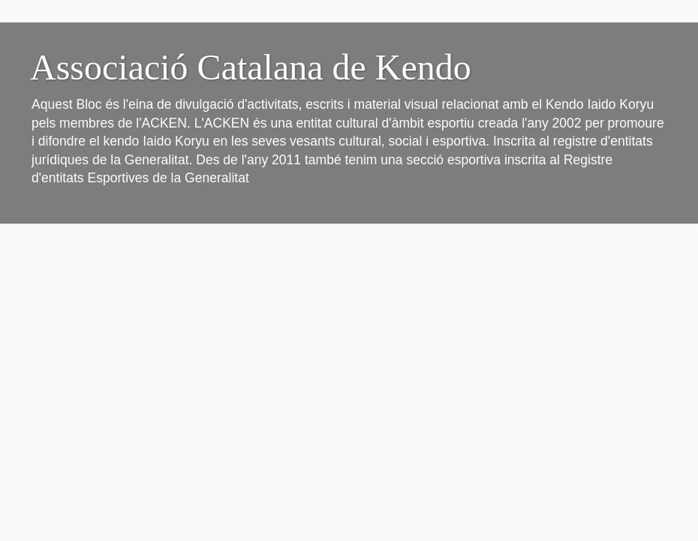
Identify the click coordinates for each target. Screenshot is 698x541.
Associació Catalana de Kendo (250, 67)
